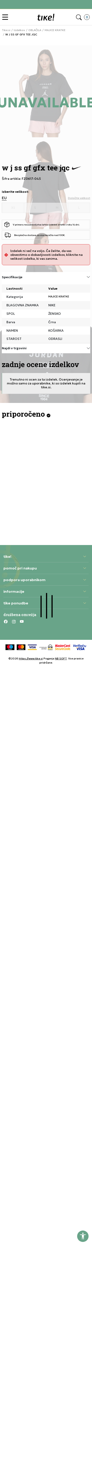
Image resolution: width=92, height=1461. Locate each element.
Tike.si (6, 30)
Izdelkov (19, 30)
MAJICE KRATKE (55, 30)
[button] (6, 17)
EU (4, 198)
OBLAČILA (34, 30)
